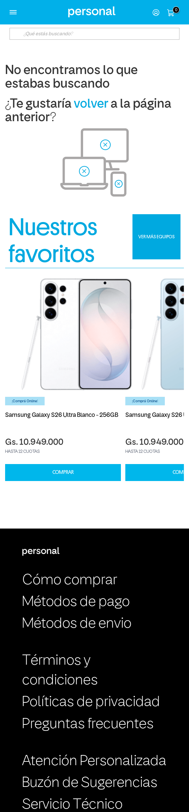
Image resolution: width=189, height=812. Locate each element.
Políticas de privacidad (91, 702)
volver (91, 104)
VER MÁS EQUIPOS (156, 236)
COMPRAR (63, 472)
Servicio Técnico (72, 804)
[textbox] (95, 34)
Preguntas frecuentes (88, 724)
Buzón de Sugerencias (89, 783)
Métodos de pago (76, 602)
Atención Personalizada (94, 761)
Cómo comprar (69, 580)
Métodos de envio (76, 623)
